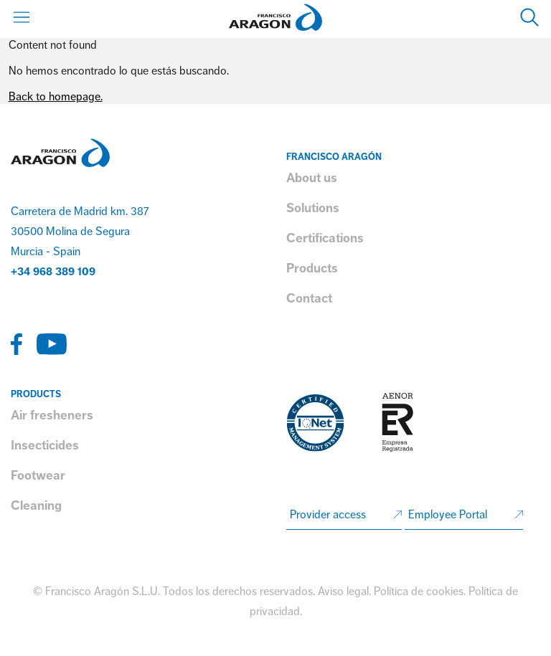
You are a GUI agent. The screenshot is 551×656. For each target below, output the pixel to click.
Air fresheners (52, 415)
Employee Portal (447, 515)
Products (312, 268)
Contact (309, 298)
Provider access (328, 515)
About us (311, 178)
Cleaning (36, 505)
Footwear (38, 475)
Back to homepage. (56, 97)
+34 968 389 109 (53, 272)
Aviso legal (343, 591)
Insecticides (45, 445)
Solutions (312, 208)
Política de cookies (418, 591)
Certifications (325, 238)
